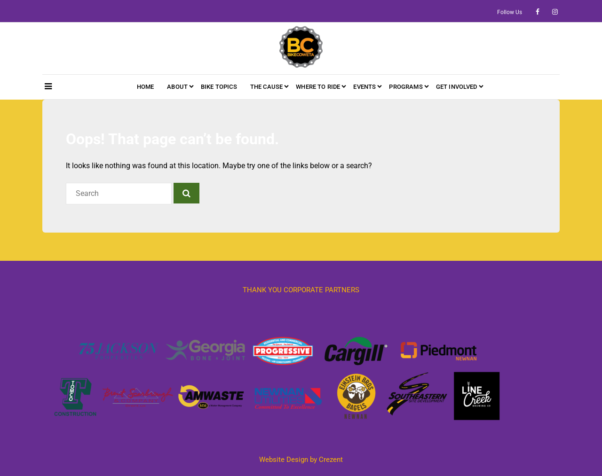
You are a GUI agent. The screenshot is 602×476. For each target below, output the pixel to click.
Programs (405, 86)
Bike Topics (219, 86)
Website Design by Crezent (301, 459)
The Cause (266, 86)
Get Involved (456, 86)
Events (364, 86)
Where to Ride (318, 86)
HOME (145, 86)
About (177, 86)
